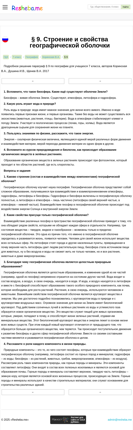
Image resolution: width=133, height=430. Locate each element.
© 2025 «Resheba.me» (15, 419)
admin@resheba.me (120, 419)
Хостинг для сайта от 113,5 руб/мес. (78, 419)
